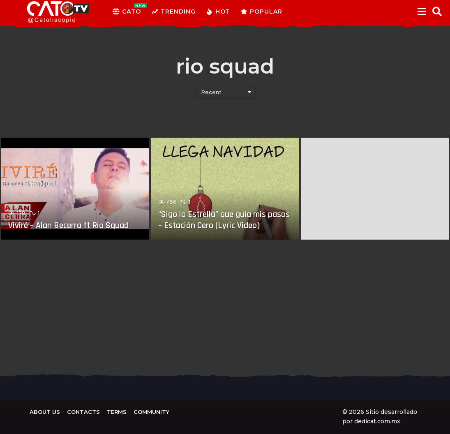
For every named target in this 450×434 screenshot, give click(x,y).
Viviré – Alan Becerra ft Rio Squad (69, 225)
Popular (261, 11)
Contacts (83, 412)
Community (151, 412)
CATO (127, 11)
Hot (218, 11)
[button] (421, 11)
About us (45, 412)
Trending (173, 11)
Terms (117, 412)
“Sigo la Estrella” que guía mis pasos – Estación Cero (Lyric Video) (224, 220)
